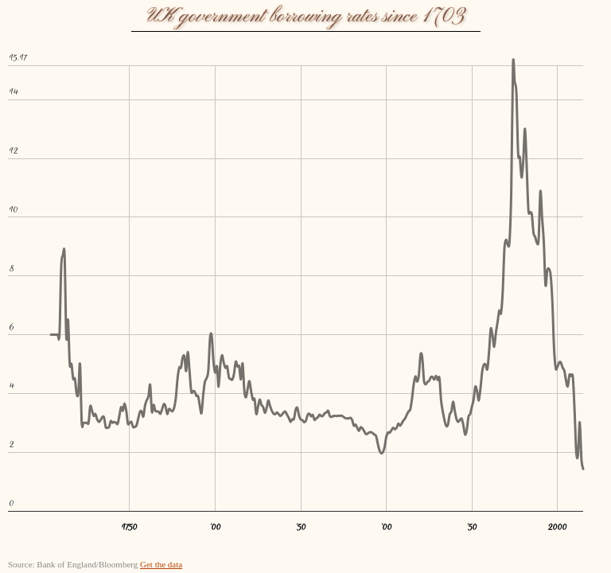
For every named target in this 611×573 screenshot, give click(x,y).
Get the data (161, 564)
